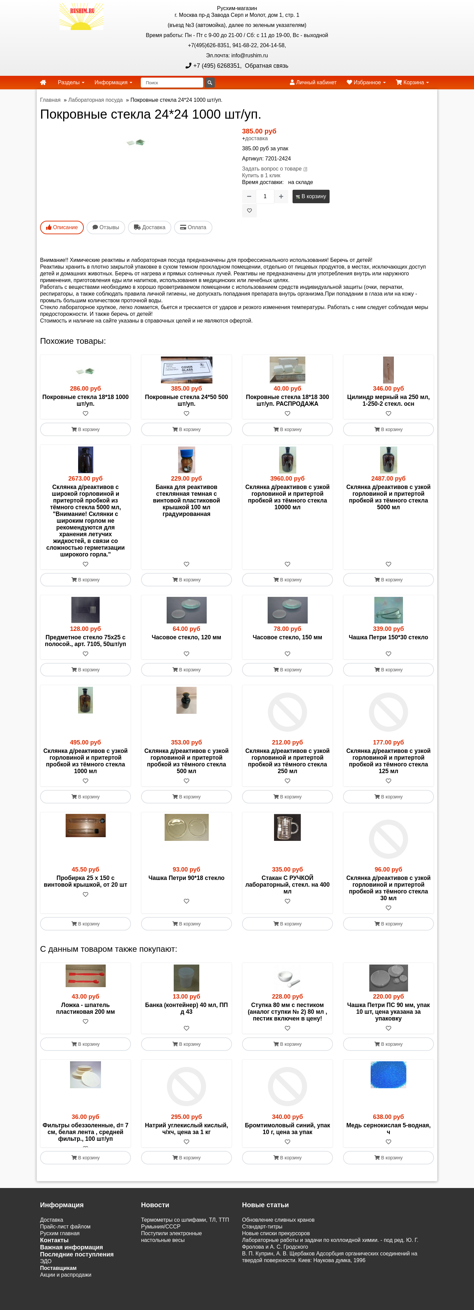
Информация (113, 82)
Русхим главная (60, 1240)
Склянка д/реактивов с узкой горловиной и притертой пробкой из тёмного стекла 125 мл (388, 761)
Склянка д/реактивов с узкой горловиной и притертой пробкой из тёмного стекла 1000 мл (85, 761)
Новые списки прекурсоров (276, 1240)
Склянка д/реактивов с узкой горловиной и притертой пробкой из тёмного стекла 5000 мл (388, 497)
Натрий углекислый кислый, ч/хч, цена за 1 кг (186, 1129)
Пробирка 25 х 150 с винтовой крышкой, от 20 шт (85, 881)
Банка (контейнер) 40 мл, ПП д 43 (186, 1008)
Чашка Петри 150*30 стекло (388, 637)
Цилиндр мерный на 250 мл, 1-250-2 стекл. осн (388, 400)
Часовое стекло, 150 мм (288, 637)
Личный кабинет (313, 82)
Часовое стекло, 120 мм (187, 637)
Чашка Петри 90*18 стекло (186, 878)
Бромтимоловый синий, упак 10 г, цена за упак (287, 1129)
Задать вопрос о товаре (272, 169)
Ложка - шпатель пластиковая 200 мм (85, 1008)
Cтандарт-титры (262, 1234)
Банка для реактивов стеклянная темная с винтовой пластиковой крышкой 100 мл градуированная (186, 500)
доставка (256, 138)
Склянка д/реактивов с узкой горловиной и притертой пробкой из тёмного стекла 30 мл (388, 888)
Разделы (71, 82)
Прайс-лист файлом (65, 1234)
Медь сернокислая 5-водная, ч (388, 1129)
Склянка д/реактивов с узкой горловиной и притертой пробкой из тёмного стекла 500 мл (186, 761)
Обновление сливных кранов (278, 1227)
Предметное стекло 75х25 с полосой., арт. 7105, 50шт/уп (85, 641)
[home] (43, 82)
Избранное (366, 82)
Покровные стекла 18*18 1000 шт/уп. (85, 400)
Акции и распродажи (65, 1282)
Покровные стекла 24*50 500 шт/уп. (186, 400)
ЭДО (46, 1268)
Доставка (51, 1227)
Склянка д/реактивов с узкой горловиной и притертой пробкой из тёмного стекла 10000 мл (287, 497)
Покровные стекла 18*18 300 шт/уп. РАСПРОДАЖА (287, 400)
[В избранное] (249, 210)
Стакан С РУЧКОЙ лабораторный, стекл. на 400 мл (287, 885)
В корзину (311, 196)
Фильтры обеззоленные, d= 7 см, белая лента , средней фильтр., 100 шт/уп (86, 1132)
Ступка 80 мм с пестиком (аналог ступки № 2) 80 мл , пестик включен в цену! (287, 1012)
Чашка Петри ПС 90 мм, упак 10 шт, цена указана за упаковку (388, 1012)
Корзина (412, 82)
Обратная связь (266, 65)
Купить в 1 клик (261, 175)
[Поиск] (172, 83)
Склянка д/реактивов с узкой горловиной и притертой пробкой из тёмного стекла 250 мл (287, 761)
